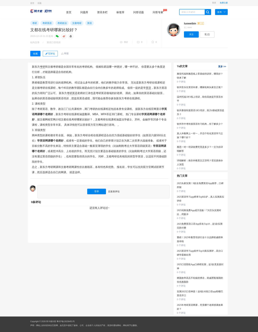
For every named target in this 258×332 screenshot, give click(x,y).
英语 (89, 23)
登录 (214, 3)
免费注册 (224, 3)
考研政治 (62, 23)
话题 (39, 3)
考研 (34, 23)
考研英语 (47, 23)
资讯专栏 (102, 12)
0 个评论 (181, 81)
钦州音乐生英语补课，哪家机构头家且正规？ (200, 87)
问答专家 (158, 11)
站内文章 (34, 42)
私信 (207, 34)
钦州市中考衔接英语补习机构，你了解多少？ (200, 124)
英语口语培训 (54, 42)
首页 (32, 3)
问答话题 (138, 12)
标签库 (120, 12)
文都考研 (76, 23)
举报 (66, 53)
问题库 (84, 12)
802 (124, 42)
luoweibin (194, 23)
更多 (222, 66)
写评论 (50, 53)
